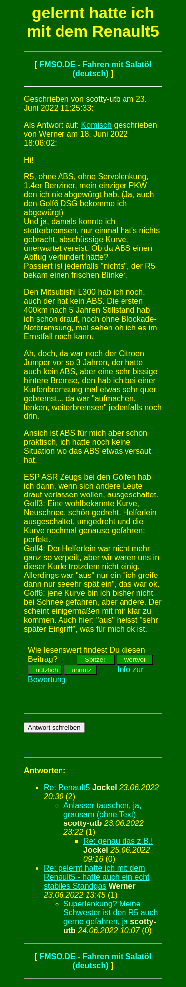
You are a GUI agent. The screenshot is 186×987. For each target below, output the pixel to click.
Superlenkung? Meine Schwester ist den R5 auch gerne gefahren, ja (110, 913)
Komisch (96, 125)
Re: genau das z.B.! (118, 841)
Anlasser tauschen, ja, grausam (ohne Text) (102, 810)
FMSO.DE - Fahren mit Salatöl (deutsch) (95, 69)
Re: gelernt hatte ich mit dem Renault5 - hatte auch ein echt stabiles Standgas (96, 877)
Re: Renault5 (67, 787)
